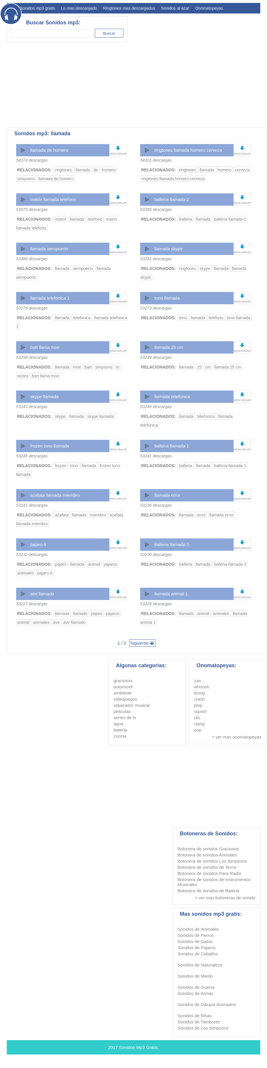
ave (56, 622)
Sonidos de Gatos (194, 941)
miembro (98, 515)
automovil (123, 686)
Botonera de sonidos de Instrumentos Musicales (214, 882)
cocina (120, 736)
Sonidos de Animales (198, 929)
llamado (80, 613)
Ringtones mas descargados (129, 8)
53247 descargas (32, 406)
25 (199, 367)
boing (199, 692)
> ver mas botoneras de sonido (225, 897)
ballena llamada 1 (172, 445)
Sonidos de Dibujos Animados (206, 1004)
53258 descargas (32, 357)
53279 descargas (32, 308)
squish (200, 711)
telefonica (81, 317)
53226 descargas (156, 603)
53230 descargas (156, 554)
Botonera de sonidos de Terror (207, 867)
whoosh (201, 686)
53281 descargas (156, 258)
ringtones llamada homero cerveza (188, 150)
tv (117, 367)
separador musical (132, 705)
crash (199, 699)
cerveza (242, 170)
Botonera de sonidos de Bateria (208, 890)
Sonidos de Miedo (195, 976)
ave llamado (42, 593)
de (95, 170)
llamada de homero (49, 150)
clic (197, 717)
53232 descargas (32, 554)
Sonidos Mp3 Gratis (138, 1047)
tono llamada (167, 297)
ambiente (123, 692)
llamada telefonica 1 (49, 297)
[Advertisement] (93, 84)
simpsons (26, 178)
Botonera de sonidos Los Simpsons (212, 861)
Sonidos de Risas (194, 1015)
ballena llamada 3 (172, 544)
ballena (185, 219)
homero (108, 170)
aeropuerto (83, 268)
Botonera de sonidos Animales (207, 854)
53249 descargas (156, 357)
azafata (61, 515)
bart (88, 367)
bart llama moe (44, 347)
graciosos (123, 680)
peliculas (122, 711)
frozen (60, 465)
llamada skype (169, 248)
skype (204, 268)
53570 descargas (32, 209)
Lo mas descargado (79, 8)
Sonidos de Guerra (195, 987)
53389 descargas (32, 258)
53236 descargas (156, 505)
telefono (95, 219)
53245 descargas (32, 456)
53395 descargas (156, 209)
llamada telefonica (172, 396)
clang (199, 723)
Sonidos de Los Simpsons (202, 1027)
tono (183, 317)
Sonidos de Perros (195, 935)
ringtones (63, 170)
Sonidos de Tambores (198, 1021)
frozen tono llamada (49, 445)
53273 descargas (156, 308)
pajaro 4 (38, 544)
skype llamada (44, 396)
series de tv (125, 717)
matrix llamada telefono (53, 199)
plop (198, 705)
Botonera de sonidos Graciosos (208, 848)
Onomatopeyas (209, 8)
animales (25, 573)
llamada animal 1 (171, 593)
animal (94, 564)
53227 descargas (32, 603)
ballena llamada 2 (172, 199)
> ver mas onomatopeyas (236, 736)
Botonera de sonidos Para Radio (209, 873)
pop (197, 729)
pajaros (110, 564)
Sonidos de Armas (195, 993)
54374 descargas (32, 160)
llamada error (167, 495)
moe (77, 367)
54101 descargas (156, 160)
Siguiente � (142, 643)
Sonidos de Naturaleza (199, 964)
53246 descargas (156, 406)
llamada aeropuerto (49, 248)
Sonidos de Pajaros (196, 947)
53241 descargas (156, 456)
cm (208, 367)
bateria (120, 729)
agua (118, 723)
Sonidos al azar (175, 8)
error (201, 515)
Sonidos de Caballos (197, 953)
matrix (60, 219)
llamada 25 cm (169, 347)
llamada (82, 170)
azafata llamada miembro (55, 495)
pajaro (60, 564)
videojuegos (125, 699)
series (22, 376)
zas (197, 680)
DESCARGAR (118, 153)
